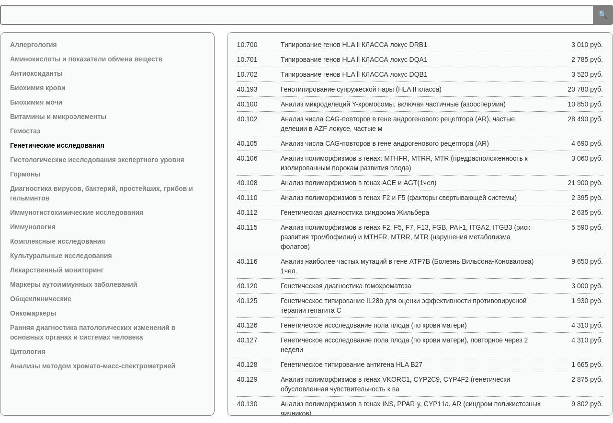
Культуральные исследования (61, 255)
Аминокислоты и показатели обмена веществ (86, 59)
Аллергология (33, 44)
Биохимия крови (38, 88)
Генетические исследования (57, 145)
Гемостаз (25, 131)
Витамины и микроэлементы (58, 116)
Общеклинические (40, 299)
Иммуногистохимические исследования (76, 212)
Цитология (27, 351)
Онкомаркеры (33, 313)
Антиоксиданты (36, 73)
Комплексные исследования (57, 241)
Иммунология (33, 227)
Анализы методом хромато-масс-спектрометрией (92, 366)
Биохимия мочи (36, 102)
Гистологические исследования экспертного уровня (97, 160)
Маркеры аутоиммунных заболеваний (73, 284)
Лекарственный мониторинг (57, 270)
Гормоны (25, 174)
